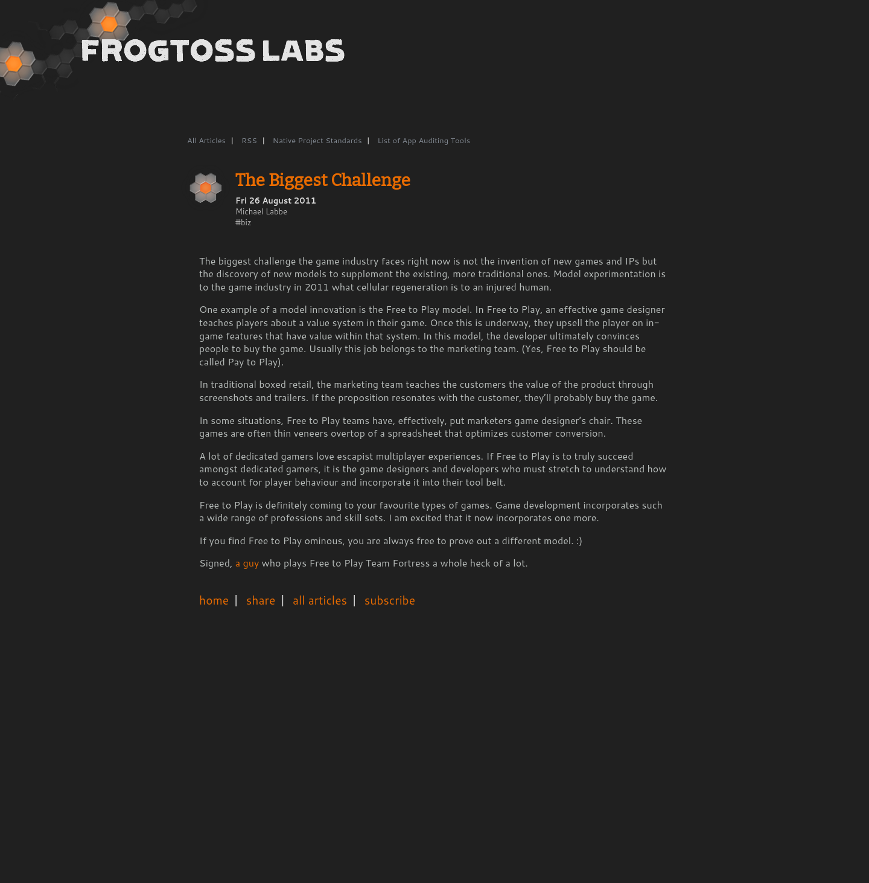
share (261, 600)
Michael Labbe (261, 211)
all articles (320, 600)
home (214, 600)
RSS (249, 140)
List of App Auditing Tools (423, 140)
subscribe (389, 600)
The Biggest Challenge (322, 180)
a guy (247, 563)
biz (246, 222)
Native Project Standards (317, 140)
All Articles (206, 140)
